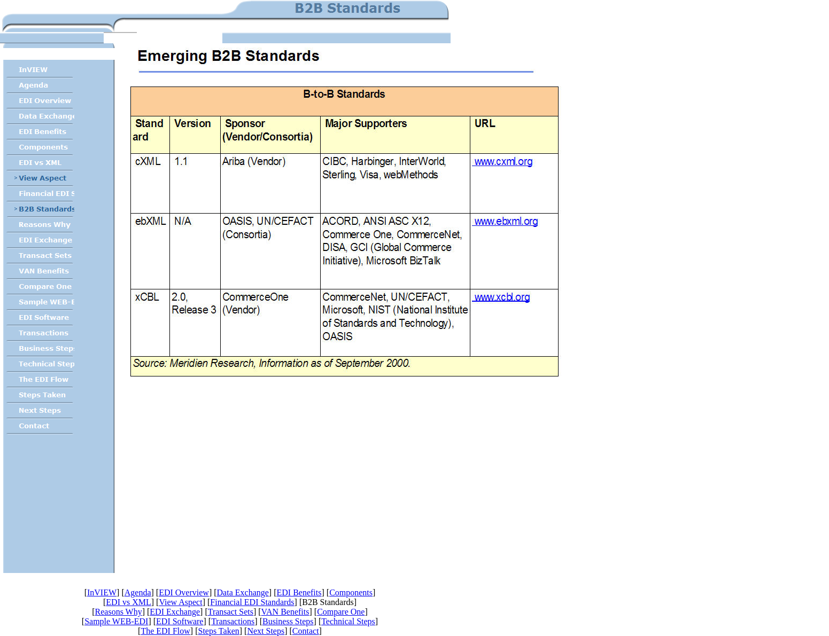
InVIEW (102, 592)
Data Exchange (243, 592)
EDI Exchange (175, 611)
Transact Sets (230, 611)
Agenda (138, 592)
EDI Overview (184, 592)
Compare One (341, 611)
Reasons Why (118, 611)
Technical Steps (348, 621)
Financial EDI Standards (252, 602)
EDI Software (179, 621)
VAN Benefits (285, 611)
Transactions (232, 621)
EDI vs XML (128, 602)
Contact (305, 630)
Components (351, 592)
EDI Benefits (298, 592)
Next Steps (265, 630)
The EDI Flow (165, 630)
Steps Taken (218, 630)
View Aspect (180, 602)
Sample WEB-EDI (116, 621)
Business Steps (288, 621)
